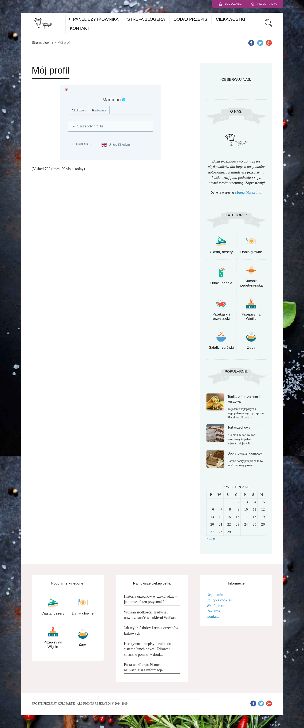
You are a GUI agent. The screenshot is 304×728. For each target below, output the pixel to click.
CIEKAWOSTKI (230, 19)
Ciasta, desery (221, 252)
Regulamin (214, 595)
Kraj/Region (82, 144)
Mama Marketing (248, 192)
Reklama (213, 611)
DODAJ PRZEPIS (190, 19)
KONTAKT (80, 28)
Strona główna (42, 42)
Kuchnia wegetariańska (251, 283)
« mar (210, 538)
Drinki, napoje (221, 283)
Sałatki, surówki (221, 348)
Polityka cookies (219, 600)
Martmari (111, 99)
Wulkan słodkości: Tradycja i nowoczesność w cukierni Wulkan (150, 615)
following (79, 110)
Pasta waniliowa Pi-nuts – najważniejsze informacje (143, 667)
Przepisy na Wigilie (251, 316)
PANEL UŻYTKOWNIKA (96, 19)
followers (99, 110)
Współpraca (215, 606)
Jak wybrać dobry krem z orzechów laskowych (151, 630)
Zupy (251, 348)
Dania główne (251, 252)
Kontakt (212, 616)
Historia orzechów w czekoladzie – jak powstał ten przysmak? (150, 599)
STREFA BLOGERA (146, 19)
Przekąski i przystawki (221, 316)
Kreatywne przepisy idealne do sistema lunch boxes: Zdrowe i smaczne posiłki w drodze (147, 649)
